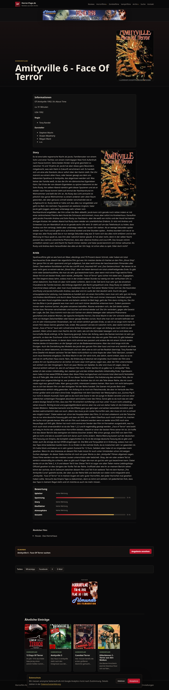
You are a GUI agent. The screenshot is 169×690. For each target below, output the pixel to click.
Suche (143, 4)
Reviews (91, 4)
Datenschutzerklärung (51, 684)
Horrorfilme (101, 4)
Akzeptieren (133, 681)
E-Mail (59, 569)
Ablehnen (121, 681)
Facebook (43, 569)
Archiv (135, 4)
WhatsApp (30, 569)
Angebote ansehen (140, 551)
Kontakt (150, 4)
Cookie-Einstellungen (144, 685)
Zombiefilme (114, 4)
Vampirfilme (126, 4)
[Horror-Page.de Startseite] (27, 4)
